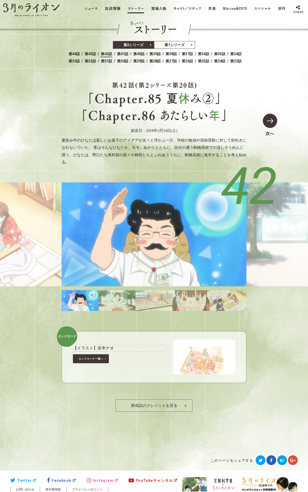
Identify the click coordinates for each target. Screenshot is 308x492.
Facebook (59, 480)
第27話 (171, 61)
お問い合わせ (25, 489)
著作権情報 (53, 489)
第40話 (139, 54)
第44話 (74, 54)
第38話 (171, 54)
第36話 (203, 54)
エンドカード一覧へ (91, 358)
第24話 (219, 61)
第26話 (187, 61)
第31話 (106, 61)
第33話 (74, 61)
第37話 (187, 54)
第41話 (122, 54)
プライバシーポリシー (87, 489)
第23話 (236, 61)
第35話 (219, 54)
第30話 (122, 61)
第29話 (139, 61)
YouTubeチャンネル (151, 480)
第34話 (236, 54)
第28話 (155, 61)
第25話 (203, 61)
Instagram (100, 480)
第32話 (90, 61)
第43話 (90, 54)
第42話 (106, 54)
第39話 (155, 54)
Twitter (21, 480)
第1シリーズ (175, 44)
